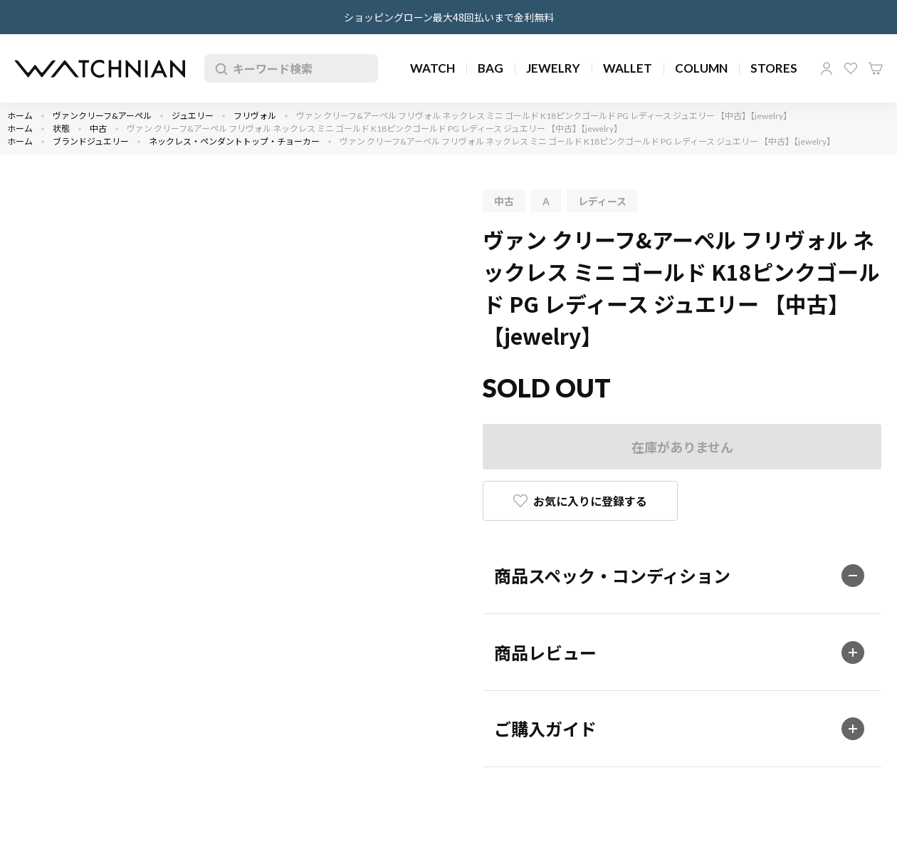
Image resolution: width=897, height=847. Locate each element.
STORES (773, 68)
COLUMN (701, 68)
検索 (218, 68)
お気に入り (850, 68)
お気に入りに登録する (590, 500)
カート (876, 68)
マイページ (826, 68)
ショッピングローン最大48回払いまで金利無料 (449, 17)
